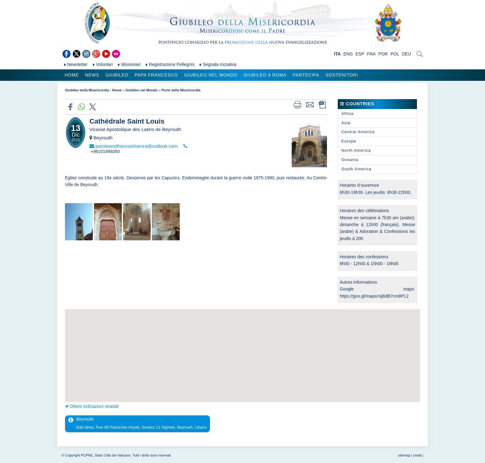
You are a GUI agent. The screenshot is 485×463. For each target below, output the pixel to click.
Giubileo (116, 74)
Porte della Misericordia (180, 90)
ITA (337, 53)
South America (356, 169)
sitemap (404, 455)
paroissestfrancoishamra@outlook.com (136, 146)
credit (417, 455)
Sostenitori (341, 74)
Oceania (349, 159)
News (92, 74)
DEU (406, 53)
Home (72, 74)
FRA (371, 53)
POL (395, 53)
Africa (347, 113)
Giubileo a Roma (265, 74)
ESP (360, 53)
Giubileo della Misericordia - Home (93, 90)
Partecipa (306, 74)
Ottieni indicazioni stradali (94, 406)
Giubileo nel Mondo (210, 74)
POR (383, 53)
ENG (348, 53)
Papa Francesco (156, 74)
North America (356, 150)
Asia (345, 122)
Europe (348, 141)
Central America (357, 131)
